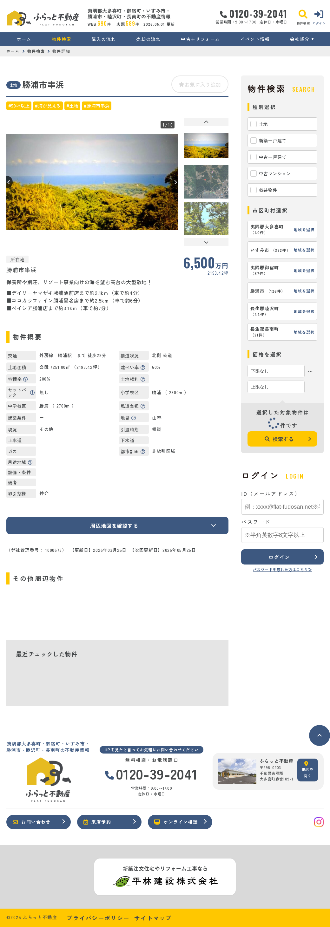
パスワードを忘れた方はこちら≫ (282, 569)
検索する (279, 439)
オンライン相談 (176, 822)
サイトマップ (153, 918)
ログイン (279, 557)
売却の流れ (148, 39)
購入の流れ (103, 39)
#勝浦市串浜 (96, 105)
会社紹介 (300, 39)
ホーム (24, 39)
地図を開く (308, 769)
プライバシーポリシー (98, 918)
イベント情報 (255, 39)
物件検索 (61, 39)
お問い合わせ (32, 822)
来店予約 (97, 822)
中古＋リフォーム (200, 39)
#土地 (72, 105)
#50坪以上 (19, 105)
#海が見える (48, 105)
